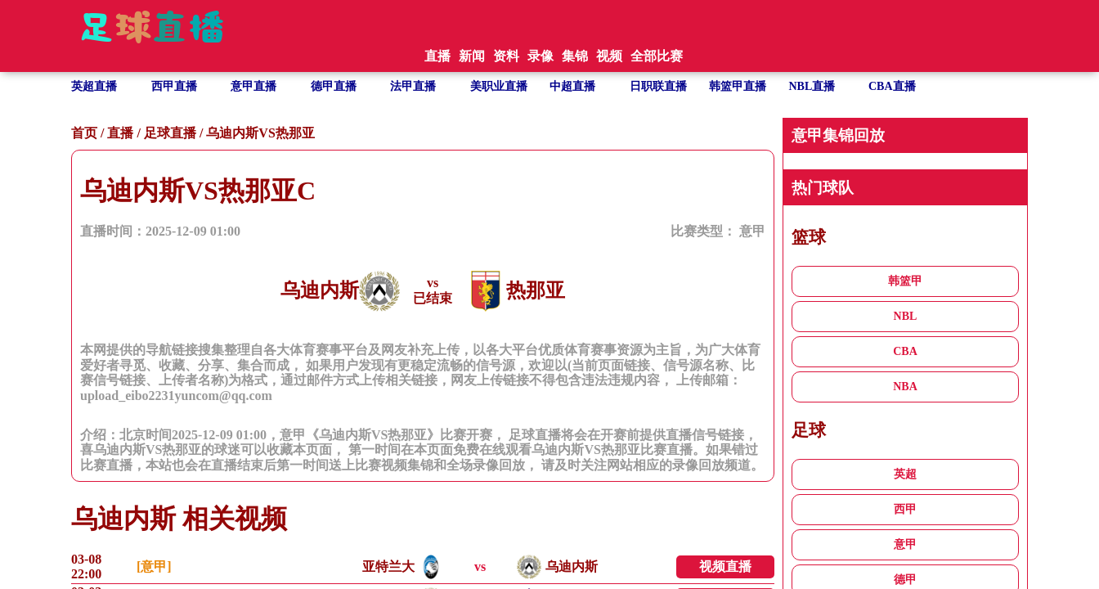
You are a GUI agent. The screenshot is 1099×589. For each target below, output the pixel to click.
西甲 (905, 509)
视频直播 (725, 566)
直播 (120, 133)
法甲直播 (413, 86)
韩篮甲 (905, 281)
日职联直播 (658, 86)
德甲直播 (334, 86)
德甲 (905, 579)
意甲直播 (253, 86)
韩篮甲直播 (737, 86)
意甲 (752, 231)
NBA (905, 386)
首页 (84, 133)
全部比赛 (656, 56)
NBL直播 (812, 86)
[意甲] (154, 566)
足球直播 (170, 133)
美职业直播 (498, 86)
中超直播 (572, 86)
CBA (905, 351)
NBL (905, 316)
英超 (905, 474)
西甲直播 (174, 86)
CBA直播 (892, 86)
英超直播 (94, 86)
